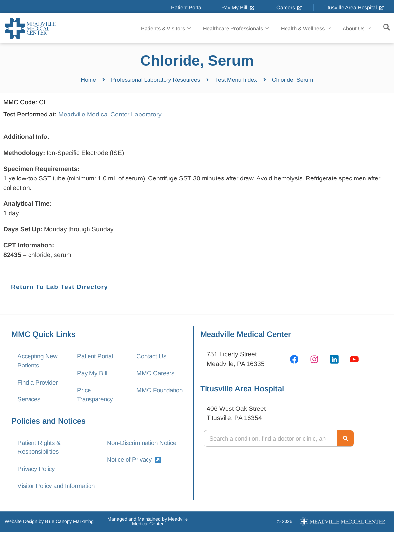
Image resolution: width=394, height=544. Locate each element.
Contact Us (152, 356)
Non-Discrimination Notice (143, 444)
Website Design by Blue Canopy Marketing (49, 533)
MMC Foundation (152, 395)
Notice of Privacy (135, 461)
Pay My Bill (92, 373)
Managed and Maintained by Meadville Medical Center (148, 533)
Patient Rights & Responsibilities (40, 449)
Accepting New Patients (38, 361)
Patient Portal (95, 356)
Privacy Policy (37, 471)
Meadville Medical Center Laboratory (110, 114)
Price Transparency (96, 395)
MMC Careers (156, 373)
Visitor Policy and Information (41, 493)
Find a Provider (38, 383)
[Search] (345, 438)
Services (29, 400)
